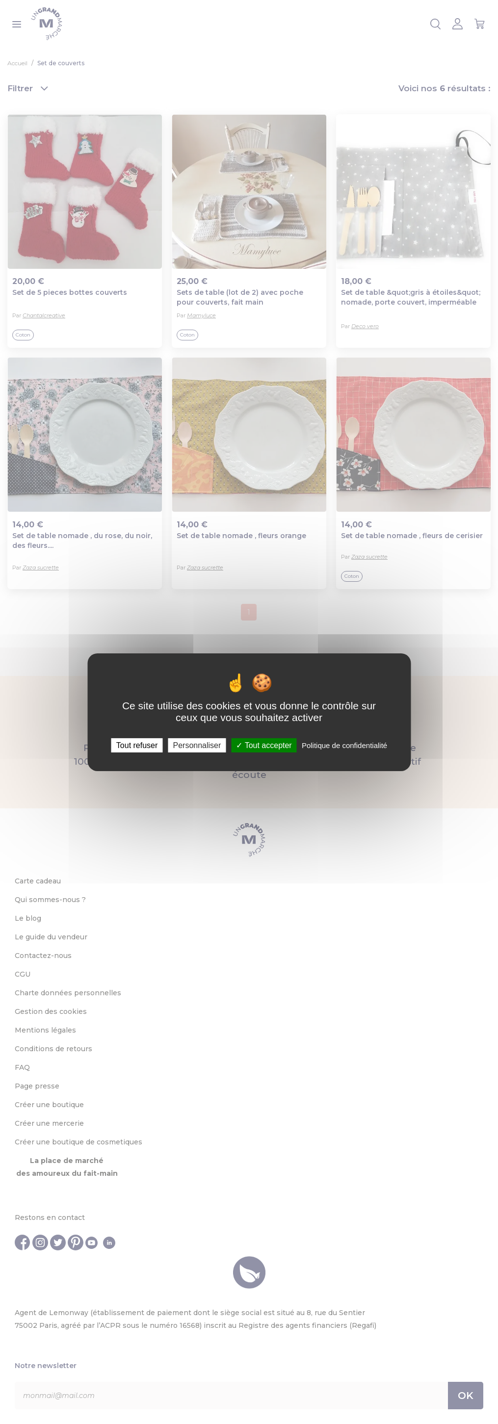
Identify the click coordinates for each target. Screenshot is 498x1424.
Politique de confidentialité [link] (344, 745)
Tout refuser (136, 745)
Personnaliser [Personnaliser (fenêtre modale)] (197, 745)
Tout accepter (263, 745)
